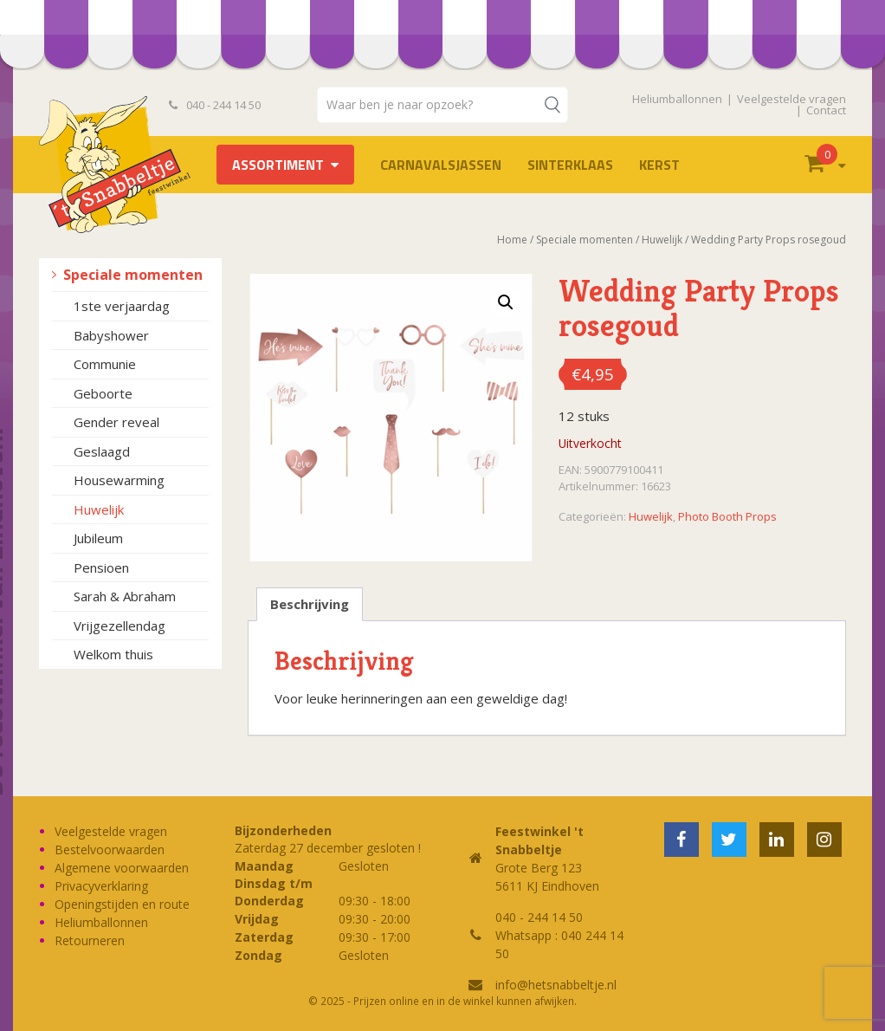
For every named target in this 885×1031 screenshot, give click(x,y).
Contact (826, 110)
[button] (505, 302)
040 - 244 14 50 (215, 105)
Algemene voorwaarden (122, 867)
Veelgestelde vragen (791, 99)
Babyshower (111, 335)
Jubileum (98, 538)
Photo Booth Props (727, 516)
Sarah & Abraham (125, 596)
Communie (105, 364)
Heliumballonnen (677, 99)
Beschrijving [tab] (309, 604)
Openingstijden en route (122, 904)
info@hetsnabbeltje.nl (556, 984)
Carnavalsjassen (440, 164)
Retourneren (90, 940)
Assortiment (278, 164)
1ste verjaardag (122, 305)
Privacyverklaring (101, 886)
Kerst (659, 164)
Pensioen (101, 567)
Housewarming (119, 480)
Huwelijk (99, 509)
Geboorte (103, 393)
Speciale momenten (133, 274)
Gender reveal (116, 422)
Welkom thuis (113, 654)
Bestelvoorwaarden (110, 849)
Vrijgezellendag (119, 625)
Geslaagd (102, 451)
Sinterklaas (570, 164)
